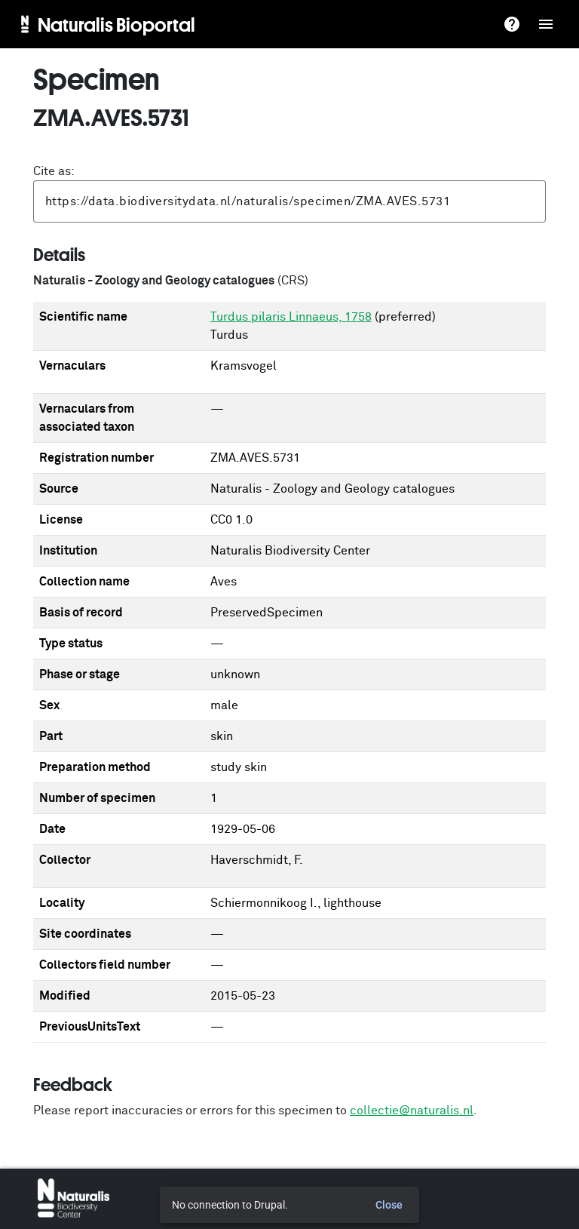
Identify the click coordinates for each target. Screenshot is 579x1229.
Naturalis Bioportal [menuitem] (116, 24)
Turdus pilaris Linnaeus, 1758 (291, 317)
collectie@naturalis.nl (411, 1111)
